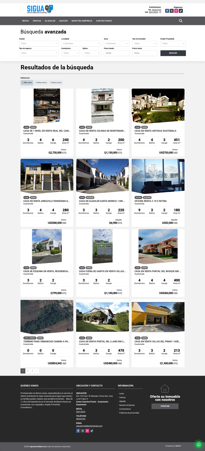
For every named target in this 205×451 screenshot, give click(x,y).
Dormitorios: (66, 48)
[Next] (37, 371)
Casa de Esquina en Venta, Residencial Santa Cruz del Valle (46, 271)
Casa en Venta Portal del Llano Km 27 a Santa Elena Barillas (102, 341)
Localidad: (65, 39)
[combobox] (39, 43)
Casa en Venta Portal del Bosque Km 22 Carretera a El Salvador (158, 271)
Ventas (37, 21)
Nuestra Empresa (82, 21)
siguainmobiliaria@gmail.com (89, 426)
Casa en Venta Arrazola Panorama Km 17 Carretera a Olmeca (46, 201)
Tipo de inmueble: (139, 39)
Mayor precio (56, 82)
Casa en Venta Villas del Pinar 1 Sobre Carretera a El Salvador (158, 341)
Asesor (63, 21)
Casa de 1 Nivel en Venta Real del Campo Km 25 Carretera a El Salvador (46, 131)
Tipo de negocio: (25, 48)
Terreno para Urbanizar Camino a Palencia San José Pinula (46, 341)
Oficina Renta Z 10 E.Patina (151, 201)
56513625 (153, 12)
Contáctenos (104, 21)
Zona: (106, 39)
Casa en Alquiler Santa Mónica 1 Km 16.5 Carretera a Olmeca (102, 201)
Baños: (85, 48)
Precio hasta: (137, 48)
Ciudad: (22, 39)
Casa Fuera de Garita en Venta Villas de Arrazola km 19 (102, 271)
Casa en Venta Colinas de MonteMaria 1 (102, 131)
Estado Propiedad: (167, 39)
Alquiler (50, 21)
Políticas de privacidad (129, 413)
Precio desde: (109, 48)
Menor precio (41, 82)
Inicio (25, 21)
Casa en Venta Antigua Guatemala (155, 131)
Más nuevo (27, 82)
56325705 (156, 10)
